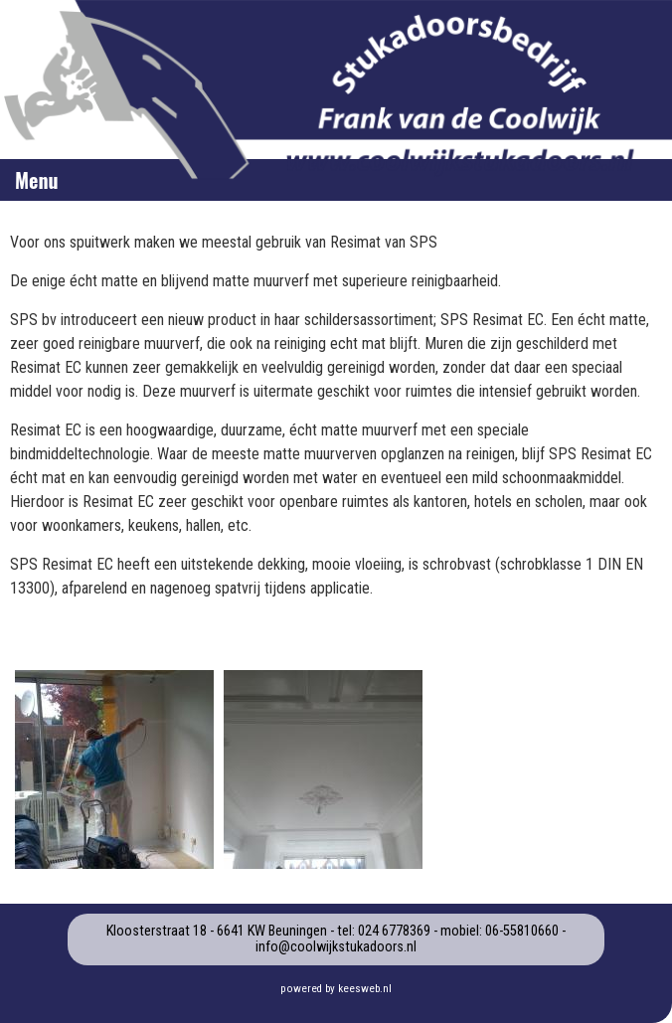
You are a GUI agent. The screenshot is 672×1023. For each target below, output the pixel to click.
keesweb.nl (365, 988)
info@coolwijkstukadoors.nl (336, 946)
